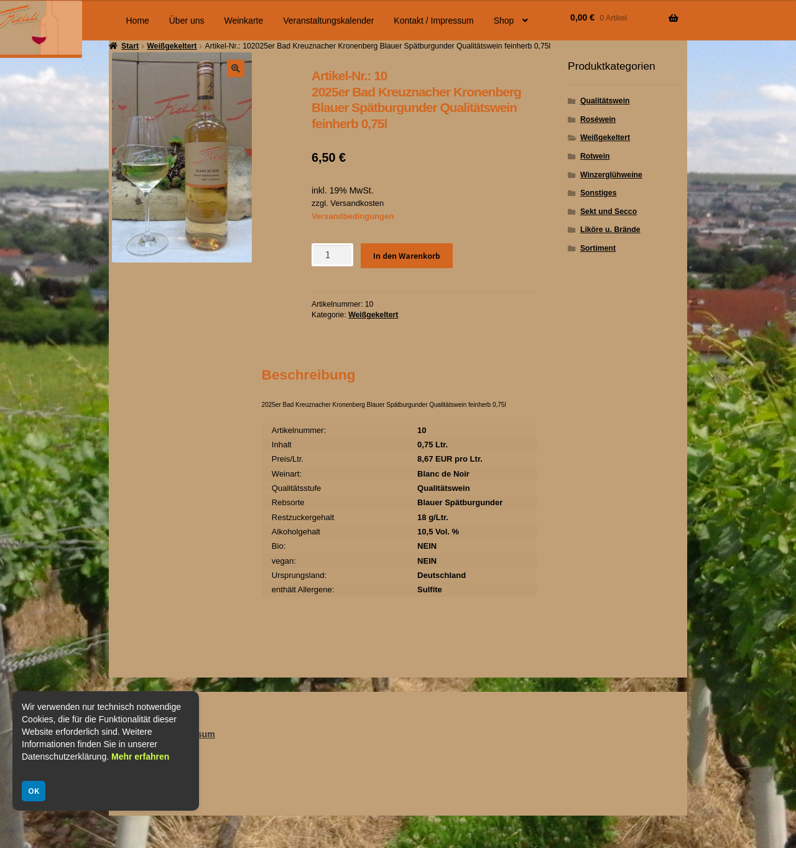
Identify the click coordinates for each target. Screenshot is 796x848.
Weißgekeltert (373, 314)
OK (33, 790)
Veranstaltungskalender (328, 21)
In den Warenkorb (406, 255)
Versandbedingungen (353, 216)
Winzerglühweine (611, 174)
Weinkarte (243, 21)
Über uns (187, 21)
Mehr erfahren (140, 757)
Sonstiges (598, 193)
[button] (235, 68)
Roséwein (598, 119)
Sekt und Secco (608, 211)
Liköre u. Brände (610, 229)
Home (137, 21)
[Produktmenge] (332, 254)
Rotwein (595, 156)
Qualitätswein (605, 100)
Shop (504, 21)
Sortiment (598, 248)
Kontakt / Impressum (433, 21)
